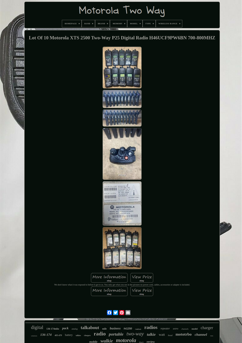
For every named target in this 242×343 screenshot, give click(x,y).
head (170, 335)
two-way (135, 334)
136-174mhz (52, 328)
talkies (78, 335)
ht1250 (128, 328)
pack (65, 328)
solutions (34, 336)
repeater (165, 328)
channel (201, 335)
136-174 (46, 335)
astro (175, 328)
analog (75, 329)
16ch (211, 336)
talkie (151, 334)
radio (100, 334)
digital (37, 327)
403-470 (58, 335)
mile (104, 328)
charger (207, 327)
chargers (87, 335)
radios (150, 327)
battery (69, 335)
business (115, 328)
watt (162, 335)
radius (138, 329)
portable (116, 334)
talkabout (90, 327)
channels (184, 329)
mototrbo (183, 334)
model (195, 329)
